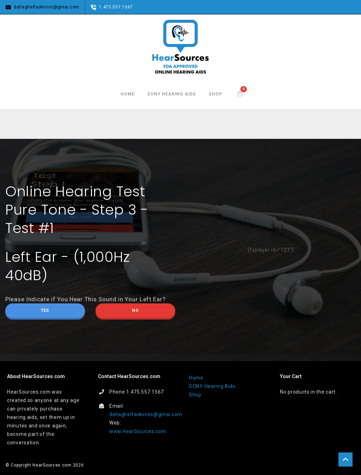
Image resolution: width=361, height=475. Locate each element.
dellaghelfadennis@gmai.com (145, 414)
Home (128, 94)
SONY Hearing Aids (171, 94)
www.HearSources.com (137, 431)
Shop (215, 94)
